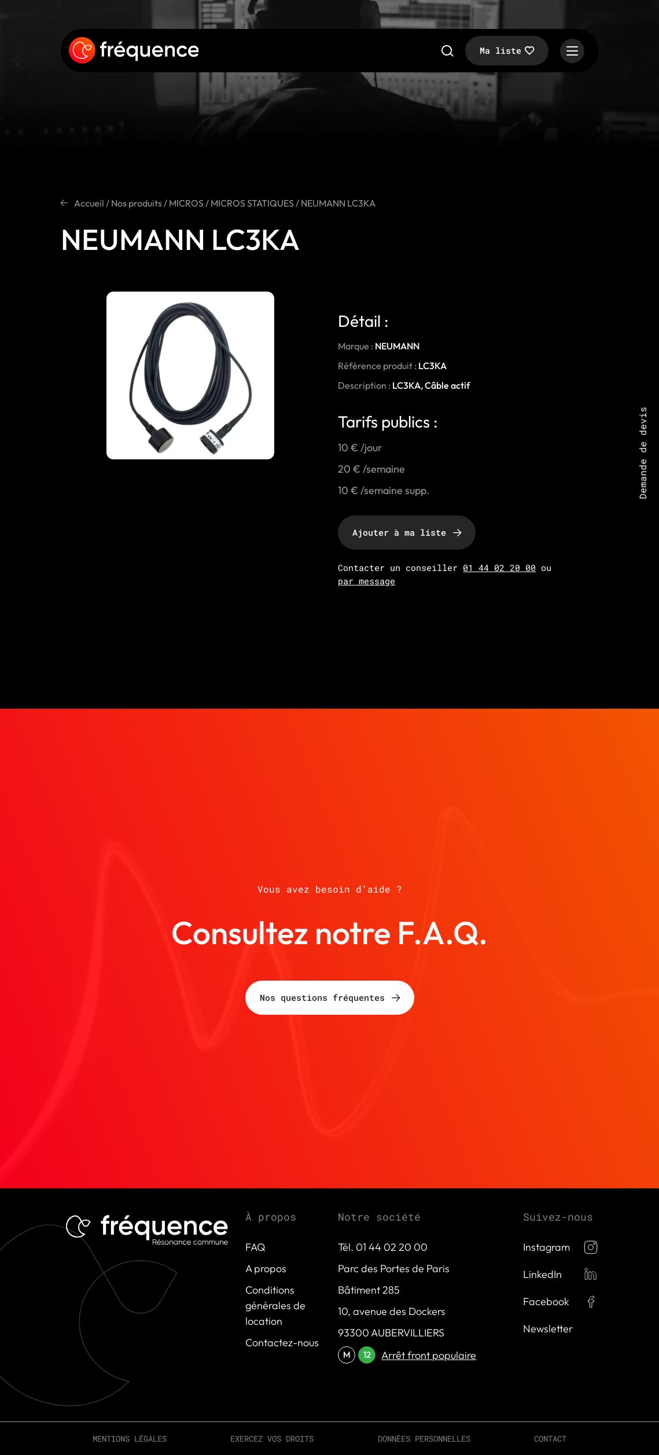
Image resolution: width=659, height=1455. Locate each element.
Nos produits (136, 203)
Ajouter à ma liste (399, 532)
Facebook (546, 1301)
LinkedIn (542, 1274)
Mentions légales (130, 1438)
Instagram (546, 1247)
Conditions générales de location (275, 1305)
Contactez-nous (282, 1342)
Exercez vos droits (272, 1438)
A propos (265, 1268)
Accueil (89, 203)
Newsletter (548, 1328)
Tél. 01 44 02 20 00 (383, 1247)
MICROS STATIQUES (252, 203)
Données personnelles (424, 1438)
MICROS (186, 203)
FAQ (255, 1247)
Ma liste (500, 50)
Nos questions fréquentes (322, 997)
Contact (550, 1438)
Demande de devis (642, 453)
